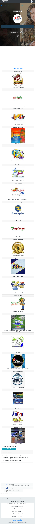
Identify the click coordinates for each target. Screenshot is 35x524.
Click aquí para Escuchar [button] (9, 448)
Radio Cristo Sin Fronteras (18, 371)
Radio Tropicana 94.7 (18, 220)
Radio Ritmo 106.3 (18, 90)
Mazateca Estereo (18, 427)
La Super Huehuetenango (18, 108)
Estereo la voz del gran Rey (18, 239)
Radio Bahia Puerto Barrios (18, 127)
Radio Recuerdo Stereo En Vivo (18, 276)
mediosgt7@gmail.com (20, 519)
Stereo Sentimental (18, 71)
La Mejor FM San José (18, 183)
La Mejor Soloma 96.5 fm (18, 258)
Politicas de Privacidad (17, 520)
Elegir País (5, 1)
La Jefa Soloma (18, 146)
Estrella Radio (18, 164)
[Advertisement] (18, 56)
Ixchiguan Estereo (17, 314)
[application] (17, 26)
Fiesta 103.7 (17, 352)
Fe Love (18, 333)
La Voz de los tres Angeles (18, 202)
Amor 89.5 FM (18, 408)
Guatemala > (4, 6)
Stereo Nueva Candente (18, 390)
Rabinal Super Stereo (18, 295)
